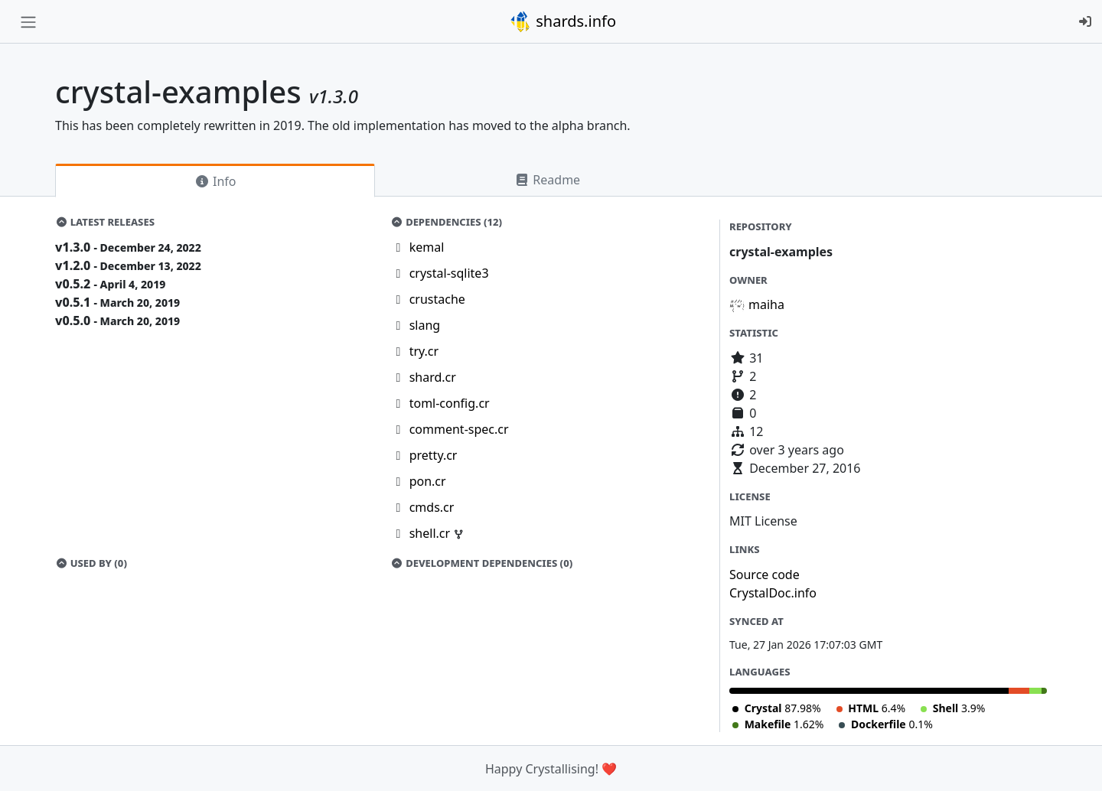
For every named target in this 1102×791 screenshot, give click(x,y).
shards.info (562, 21)
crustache (437, 299)
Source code (764, 574)
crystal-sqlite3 (449, 273)
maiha (766, 304)
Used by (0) (91, 563)
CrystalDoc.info (773, 592)
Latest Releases (105, 222)
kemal (427, 247)
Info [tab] (215, 181)
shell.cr (431, 533)
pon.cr (427, 481)
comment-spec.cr (459, 429)
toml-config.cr (449, 403)
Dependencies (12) (447, 222)
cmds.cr (432, 507)
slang (425, 325)
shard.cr (432, 377)
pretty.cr (433, 455)
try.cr (424, 351)
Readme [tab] (547, 179)
